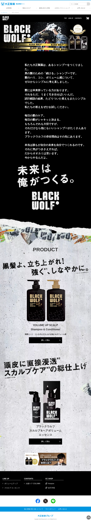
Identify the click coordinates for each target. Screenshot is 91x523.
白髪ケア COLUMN (33, 483)
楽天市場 (51, 488)
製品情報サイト (13, 4)
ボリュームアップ (11, 483)
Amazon (51, 483)
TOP (65, 18)
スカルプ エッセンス (12, 488)
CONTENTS (78, 18)
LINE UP (70, 18)
